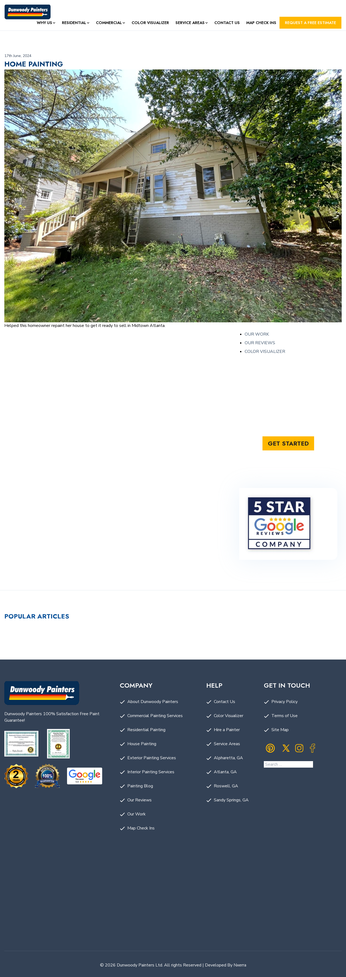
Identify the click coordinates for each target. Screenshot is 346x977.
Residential (74, 22)
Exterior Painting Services (151, 758)
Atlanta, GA (225, 772)
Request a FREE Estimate (310, 22)
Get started (288, 443)
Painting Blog (140, 786)
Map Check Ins (261, 22)
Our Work (136, 814)
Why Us (44, 22)
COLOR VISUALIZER (265, 351)
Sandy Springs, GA (231, 800)
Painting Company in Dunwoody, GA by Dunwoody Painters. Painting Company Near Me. (173, 903)
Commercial (109, 22)
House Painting (141, 744)
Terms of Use (284, 716)
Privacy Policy (284, 702)
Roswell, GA (226, 786)
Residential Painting (146, 730)
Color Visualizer (150, 22)
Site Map (280, 730)
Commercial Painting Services (155, 716)
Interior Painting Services (150, 772)
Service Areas (190, 22)
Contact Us (227, 22)
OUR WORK (257, 334)
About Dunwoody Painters (152, 702)
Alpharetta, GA (228, 758)
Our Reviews (139, 800)
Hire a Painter (227, 730)
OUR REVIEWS (260, 343)
